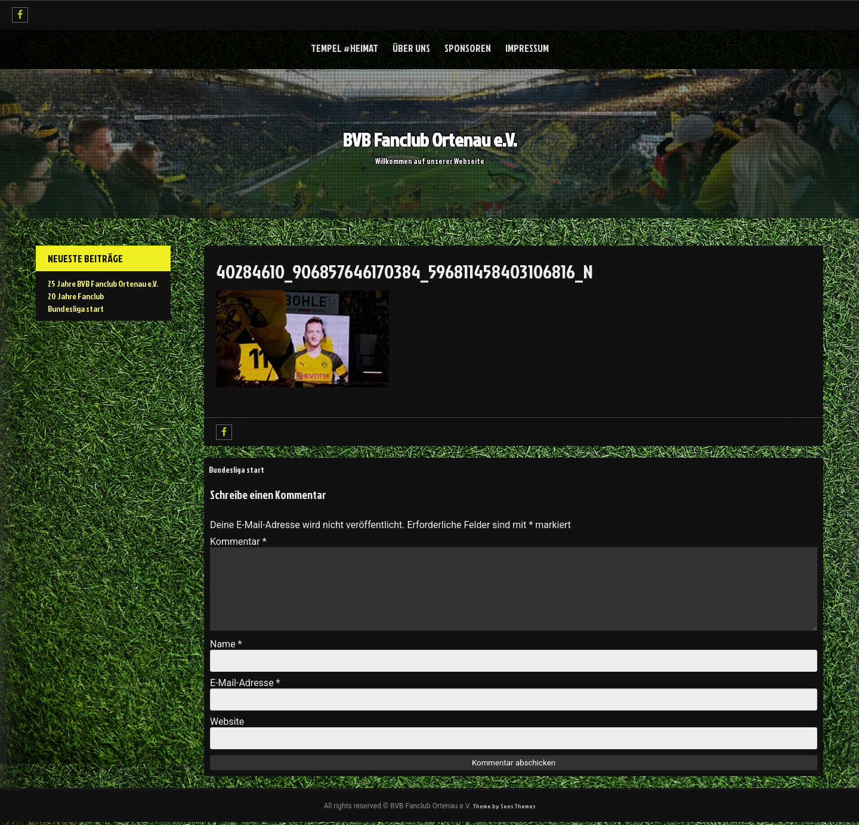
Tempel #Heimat (344, 48)
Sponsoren (467, 48)
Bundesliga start (241, 470)
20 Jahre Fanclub (76, 296)
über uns (411, 48)
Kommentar (238, 542)
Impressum (527, 48)
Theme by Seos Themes (504, 808)
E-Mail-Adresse (245, 684)
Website (227, 722)
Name (226, 645)
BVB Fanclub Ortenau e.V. (429, 138)
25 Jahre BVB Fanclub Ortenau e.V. (103, 284)
